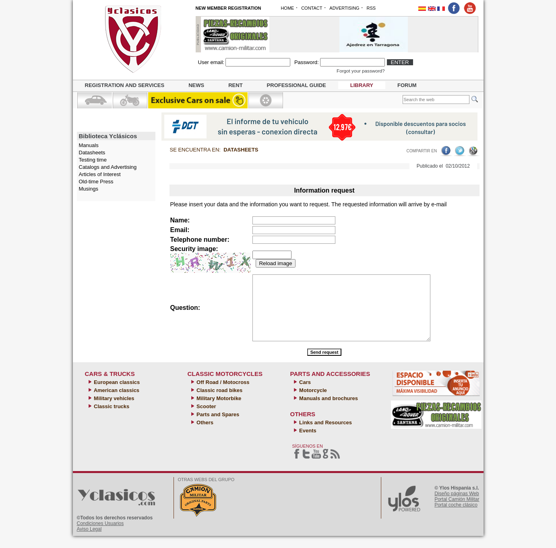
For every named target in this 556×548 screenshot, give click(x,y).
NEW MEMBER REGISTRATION (228, 8)
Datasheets (92, 152)
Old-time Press (96, 182)
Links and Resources (325, 435)
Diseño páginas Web (456, 506)
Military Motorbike (218, 410)
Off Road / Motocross (222, 394)
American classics (116, 402)
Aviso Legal (89, 541)
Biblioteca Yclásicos (108, 136)
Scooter (205, 418)
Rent (235, 85)
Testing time (93, 160)
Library (361, 85)
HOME (287, 8)
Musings (88, 189)
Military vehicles (113, 410)
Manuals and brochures (328, 410)
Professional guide (296, 85)
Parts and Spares (217, 426)
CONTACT (311, 8)
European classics (116, 394)
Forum (407, 85)
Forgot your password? (361, 70)
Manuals (89, 145)
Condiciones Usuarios (100, 535)
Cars (304, 394)
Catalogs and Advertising (108, 167)
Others (204, 435)
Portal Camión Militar (456, 511)
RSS (371, 8)
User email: (211, 62)
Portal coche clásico (455, 517)
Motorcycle (312, 402)
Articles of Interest (100, 174)
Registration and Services (125, 85)
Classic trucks (111, 418)
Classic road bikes (219, 402)
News (196, 85)
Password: (306, 62)
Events (307, 443)
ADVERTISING (344, 8)
